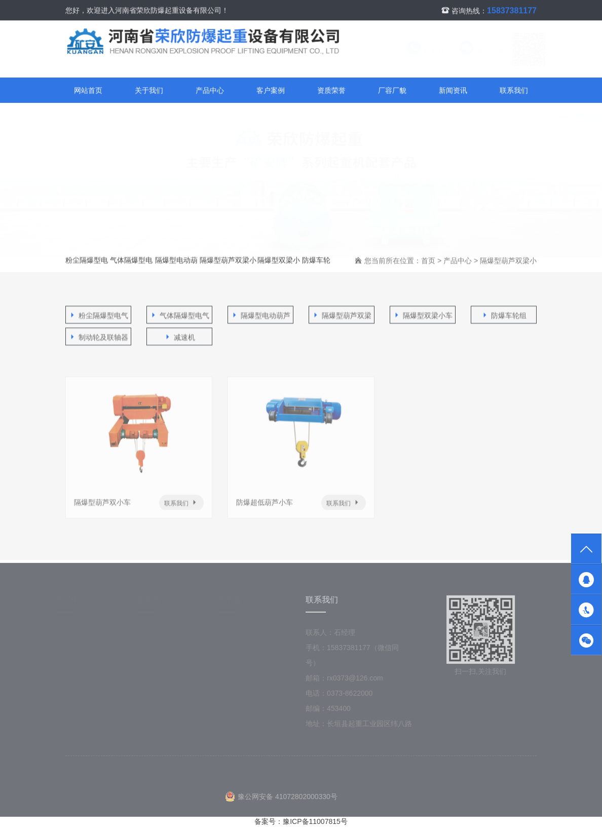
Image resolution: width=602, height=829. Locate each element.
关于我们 (149, 91)
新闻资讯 (453, 91)
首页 (428, 261)
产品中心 (210, 91)
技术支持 (155, 650)
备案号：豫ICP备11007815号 (301, 821)
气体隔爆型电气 (131, 264)
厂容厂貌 (392, 91)
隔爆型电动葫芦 (176, 264)
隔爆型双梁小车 (278, 264)
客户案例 (270, 91)
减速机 (179, 337)
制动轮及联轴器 (98, 337)
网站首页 (88, 91)
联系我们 (419, 51)
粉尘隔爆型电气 (86, 264)
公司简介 (236, 634)
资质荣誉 (331, 91)
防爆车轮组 (316, 264)
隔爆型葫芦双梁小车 (228, 264)
